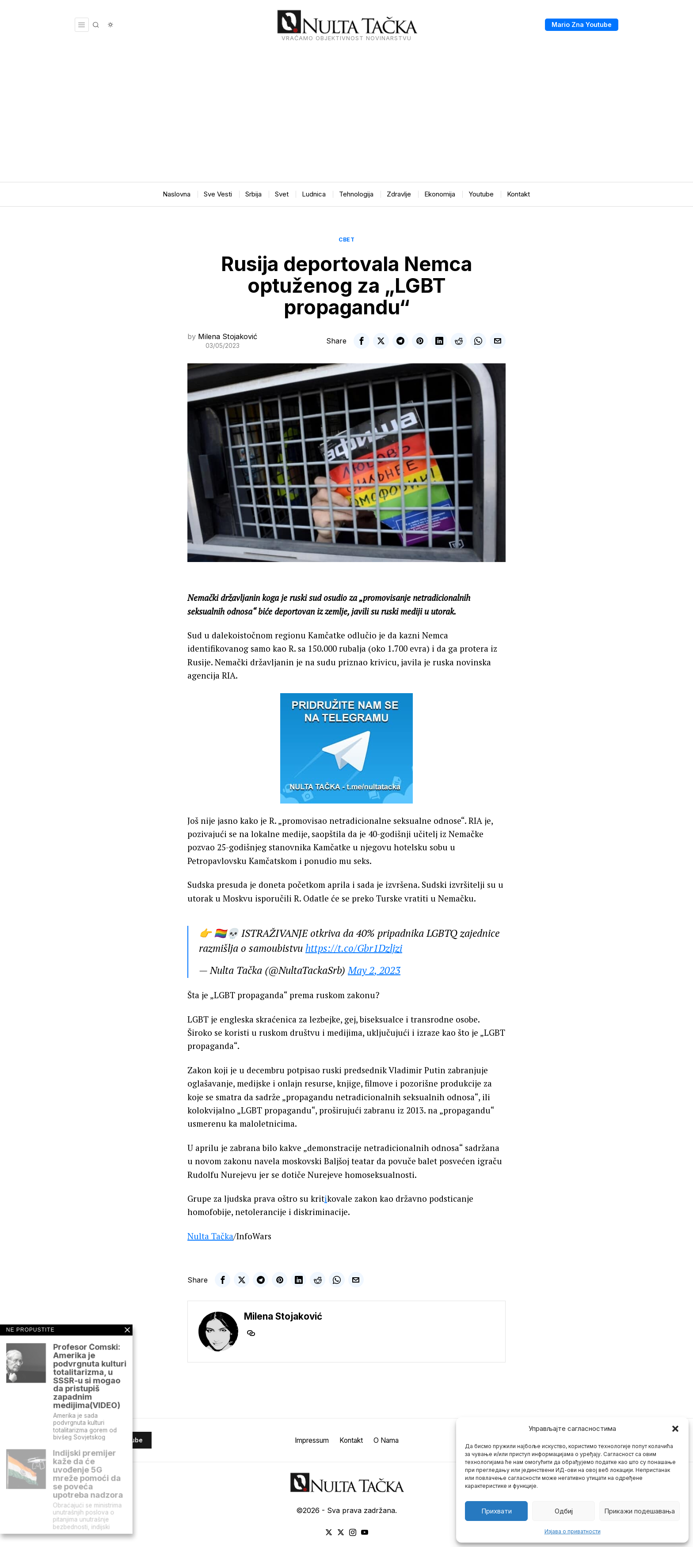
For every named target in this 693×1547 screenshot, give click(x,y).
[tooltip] (361, 341)
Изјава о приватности (572, 1531)
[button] (675, 1428)
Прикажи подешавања (639, 1511)
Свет (346, 239)
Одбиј (564, 1511)
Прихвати (496, 1511)
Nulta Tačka (210, 1235)
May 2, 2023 (374, 970)
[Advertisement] (346, 115)
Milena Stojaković (227, 336)
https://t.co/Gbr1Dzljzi (353, 948)
